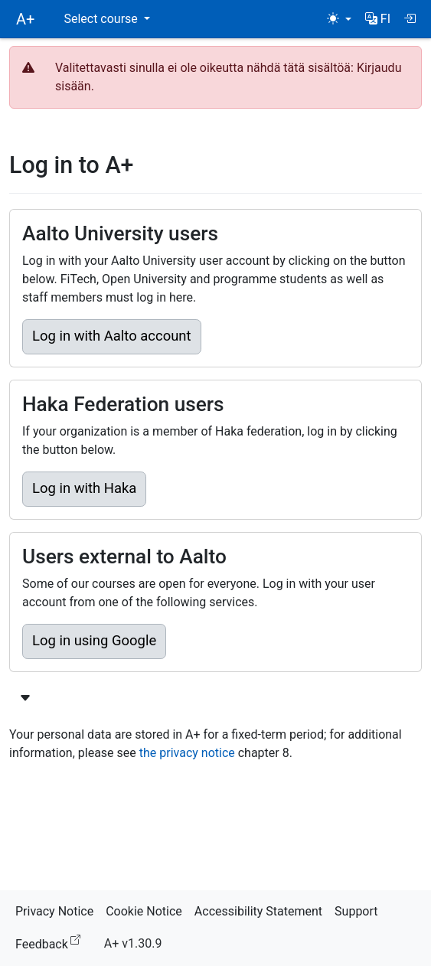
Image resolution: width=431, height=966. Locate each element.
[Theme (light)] (339, 19)
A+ (25, 19)
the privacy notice (187, 753)
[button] (377, 19)
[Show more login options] (25, 698)
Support (356, 911)
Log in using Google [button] (94, 640)
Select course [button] (102, 18)
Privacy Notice (54, 911)
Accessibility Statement (258, 911)
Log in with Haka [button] (84, 488)
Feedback (51, 941)
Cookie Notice (144, 911)
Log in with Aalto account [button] (111, 336)
